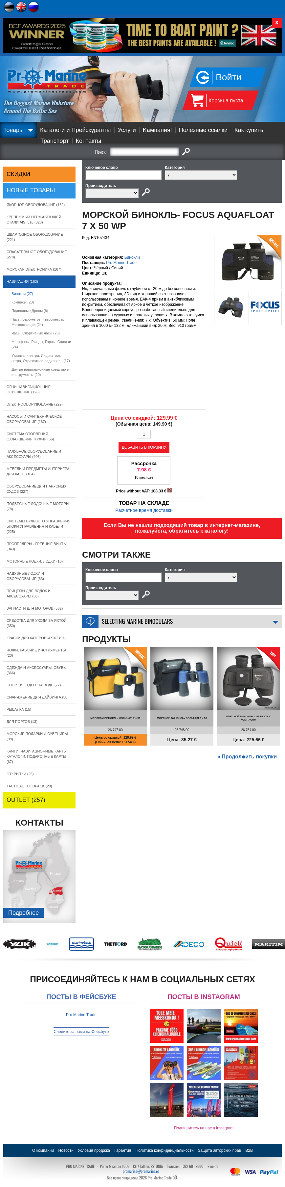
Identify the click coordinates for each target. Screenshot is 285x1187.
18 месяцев (144, 477)
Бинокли (132, 257)
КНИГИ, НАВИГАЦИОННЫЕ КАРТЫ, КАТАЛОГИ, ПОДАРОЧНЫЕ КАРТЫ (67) (37, 756)
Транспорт (54, 141)
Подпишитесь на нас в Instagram (204, 1128)
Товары (13, 130)
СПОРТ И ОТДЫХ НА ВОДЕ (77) (34, 685)
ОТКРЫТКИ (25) (20, 774)
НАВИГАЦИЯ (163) (22, 281)
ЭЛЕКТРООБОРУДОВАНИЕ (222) (35, 404)
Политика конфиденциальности (165, 1150)
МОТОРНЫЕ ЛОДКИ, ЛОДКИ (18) (35, 561)
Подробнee (23, 913)
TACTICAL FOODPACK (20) (29, 786)
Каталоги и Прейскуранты (75, 130)
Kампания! (157, 130)
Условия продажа (94, 1150)
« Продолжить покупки (247, 756)
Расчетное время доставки (143, 510)
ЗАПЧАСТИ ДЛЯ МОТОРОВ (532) (35, 608)
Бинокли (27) (22, 294)
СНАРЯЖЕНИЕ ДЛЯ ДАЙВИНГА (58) (38, 697)
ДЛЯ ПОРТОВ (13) (22, 722)
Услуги (127, 130)
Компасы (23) (22, 302)
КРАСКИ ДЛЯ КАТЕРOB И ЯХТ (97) (36, 638)
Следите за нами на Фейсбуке (81, 1031)
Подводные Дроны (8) (29, 311)
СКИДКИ (18, 174)
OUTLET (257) (26, 800)
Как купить (248, 130)
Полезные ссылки (203, 130)
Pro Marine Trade (121, 262)
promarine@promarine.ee (141, 1171)
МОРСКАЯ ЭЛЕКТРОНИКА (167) (34, 269)
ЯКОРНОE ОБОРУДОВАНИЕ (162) (36, 205)
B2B (249, 1150)
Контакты (88, 141)
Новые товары (31, 190)
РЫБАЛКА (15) (19, 709)
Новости (66, 1150)
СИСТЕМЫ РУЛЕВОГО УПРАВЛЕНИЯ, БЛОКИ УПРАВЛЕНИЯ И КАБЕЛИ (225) (39, 526)
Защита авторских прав (219, 1150)
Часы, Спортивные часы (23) (35, 333)
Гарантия (122, 1150)
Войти (228, 77)
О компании (43, 1150)
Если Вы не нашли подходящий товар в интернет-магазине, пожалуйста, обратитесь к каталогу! (182, 528)
